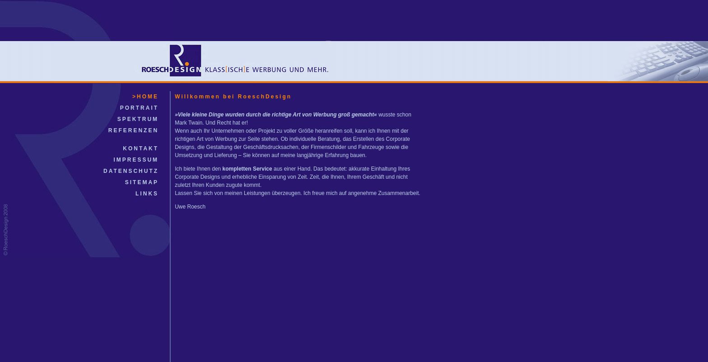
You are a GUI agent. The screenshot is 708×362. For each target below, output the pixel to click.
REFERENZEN (133, 130)
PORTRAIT (139, 108)
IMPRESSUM (135, 160)
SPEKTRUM (137, 119)
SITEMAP (141, 182)
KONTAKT (140, 148)
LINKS (146, 193)
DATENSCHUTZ (130, 171)
